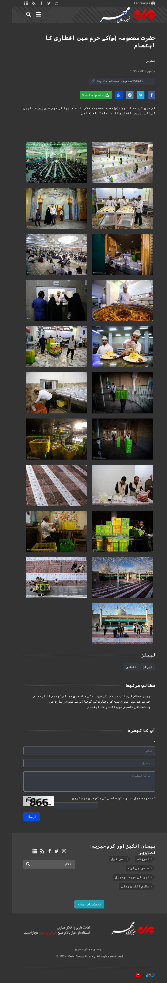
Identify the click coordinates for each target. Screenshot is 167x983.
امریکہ (137, 859)
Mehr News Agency (121, 15)
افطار (125, 667)
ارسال (26, 816)
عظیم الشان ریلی (129, 886)
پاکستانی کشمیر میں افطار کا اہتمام (112, 707)
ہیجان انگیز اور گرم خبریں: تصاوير (116, 849)
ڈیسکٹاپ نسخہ (83, 904)
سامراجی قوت (132, 868)
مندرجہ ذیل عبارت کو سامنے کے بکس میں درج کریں (107, 798)
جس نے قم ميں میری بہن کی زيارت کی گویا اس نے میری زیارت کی (94, 701)
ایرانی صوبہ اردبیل (126, 877)
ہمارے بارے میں (82, 949)
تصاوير (144, 60)
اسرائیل (112, 859)
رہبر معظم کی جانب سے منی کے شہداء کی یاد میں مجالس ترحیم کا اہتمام (85, 696)
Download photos (90, 95)
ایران (142, 667)
